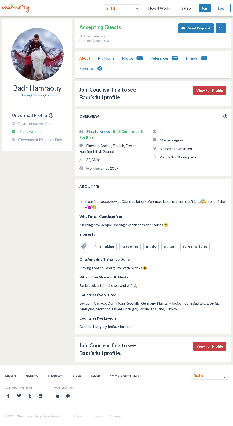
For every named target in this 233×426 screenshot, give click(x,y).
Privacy (96, 416)
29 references (98, 131)
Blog (77, 376)
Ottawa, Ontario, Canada (37, 95)
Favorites (90, 68)
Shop (95, 376)
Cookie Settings (124, 376)
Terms (78, 416)
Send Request (196, 28)
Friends (196, 58)
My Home (106, 58)
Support (55, 376)
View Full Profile (209, 90)
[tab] (84, 58)
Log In (223, 8)
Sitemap (115, 416)
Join (205, 8)
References (164, 58)
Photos (132, 58)
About (84, 58)
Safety (186, 8)
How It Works (159, 8)
